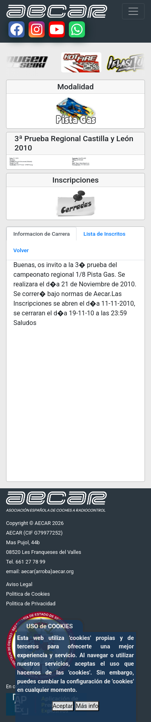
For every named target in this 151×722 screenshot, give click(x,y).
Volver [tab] (21, 250)
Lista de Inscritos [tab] (104, 233)
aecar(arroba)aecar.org (47, 571)
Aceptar (63, 706)
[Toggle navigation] (133, 11)
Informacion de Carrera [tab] (41, 233)
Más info (87, 706)
